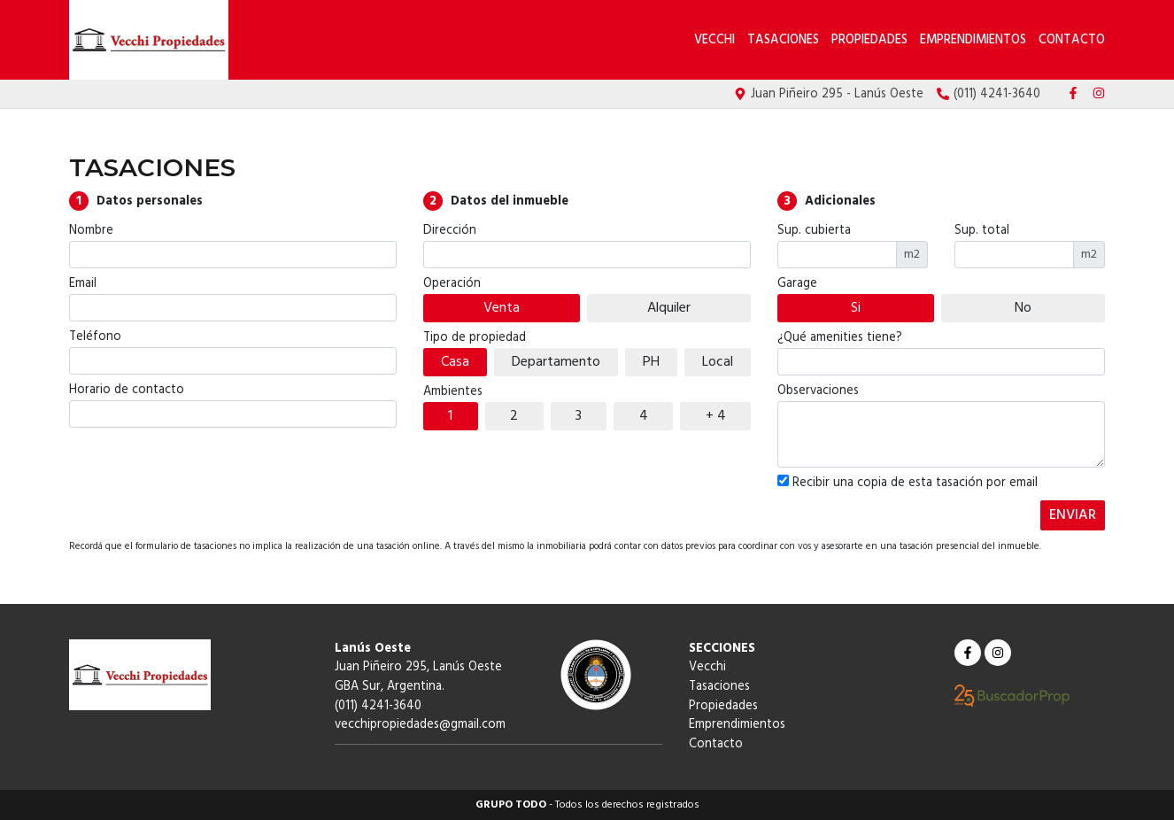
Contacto (1072, 40)
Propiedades (869, 40)
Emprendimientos (973, 40)
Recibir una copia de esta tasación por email (907, 483)
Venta (501, 308)
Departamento (556, 362)
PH (651, 362)
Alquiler (669, 308)
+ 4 (716, 416)
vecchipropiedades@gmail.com (420, 725)
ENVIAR (1072, 515)
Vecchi (716, 40)
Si (856, 308)
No (1023, 308)
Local (717, 362)
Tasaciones (783, 40)
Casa (455, 362)
